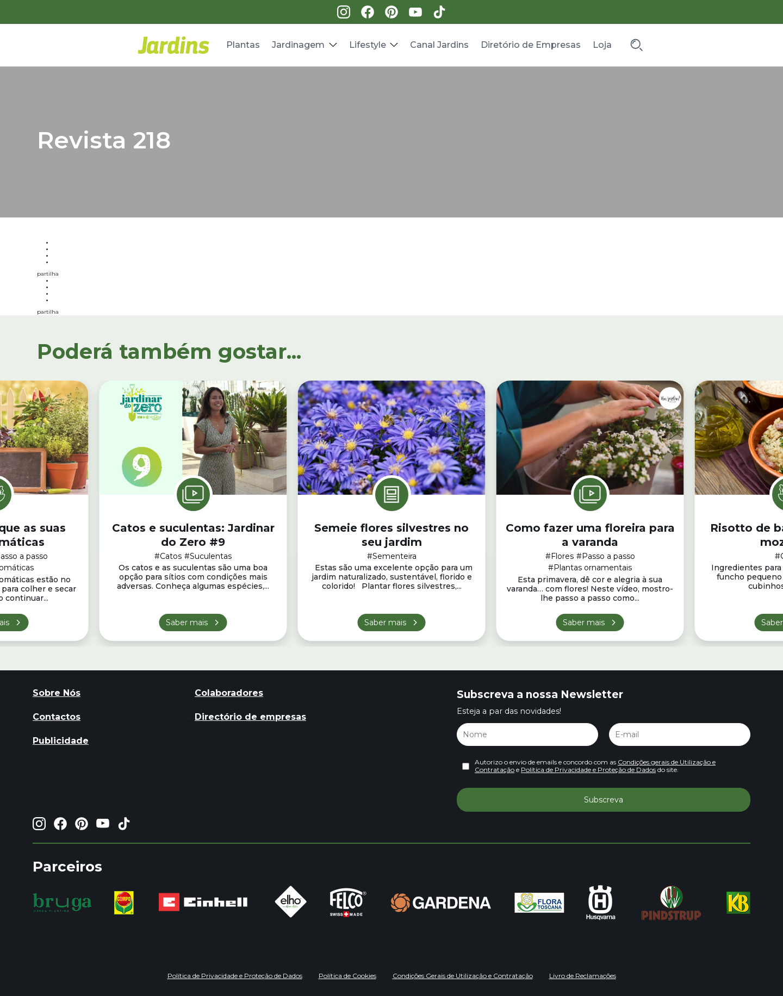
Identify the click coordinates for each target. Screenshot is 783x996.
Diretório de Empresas (531, 45)
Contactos (56, 717)
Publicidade (61, 741)
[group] (62, 902)
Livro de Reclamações (582, 976)
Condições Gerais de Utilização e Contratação (463, 976)
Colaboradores (229, 693)
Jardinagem (298, 45)
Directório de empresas (250, 717)
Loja (602, 45)
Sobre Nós (56, 693)
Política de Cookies (347, 976)
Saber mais (187, 622)
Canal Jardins (439, 45)
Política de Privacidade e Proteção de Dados (588, 769)
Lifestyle (367, 45)
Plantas (243, 45)
